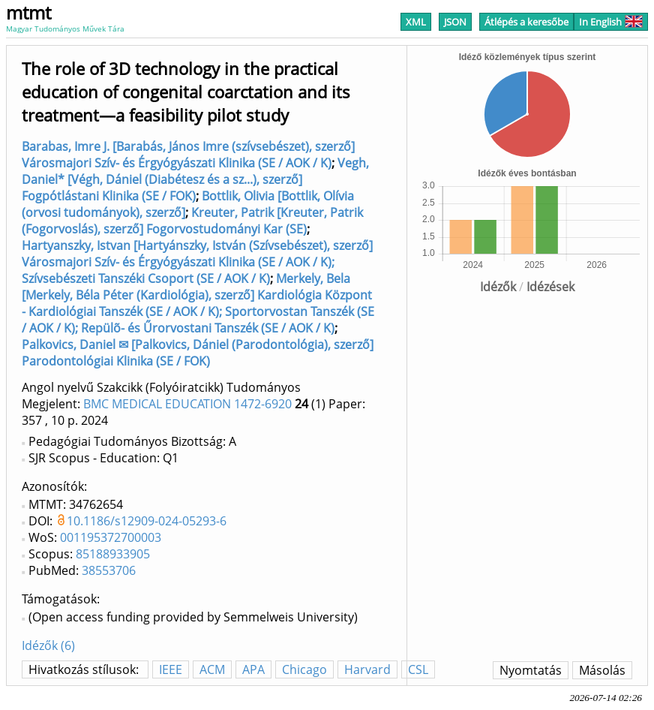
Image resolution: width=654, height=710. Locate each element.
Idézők (498, 286)
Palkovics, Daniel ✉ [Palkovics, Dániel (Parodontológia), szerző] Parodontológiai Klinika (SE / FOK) (198, 352)
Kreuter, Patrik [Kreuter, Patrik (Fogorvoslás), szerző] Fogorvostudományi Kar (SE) (192, 220)
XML (416, 22)
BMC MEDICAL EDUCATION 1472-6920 (187, 404)
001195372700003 (110, 537)
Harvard (367, 669)
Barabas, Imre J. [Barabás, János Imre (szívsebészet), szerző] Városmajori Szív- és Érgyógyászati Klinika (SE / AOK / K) (188, 154)
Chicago (304, 669)
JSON (455, 22)
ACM (212, 669)
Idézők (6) (48, 645)
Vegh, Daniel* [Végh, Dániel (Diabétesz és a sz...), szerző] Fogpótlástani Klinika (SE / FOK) (195, 179)
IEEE (170, 669)
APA (253, 669)
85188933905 (113, 554)
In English (611, 22)
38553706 (109, 570)
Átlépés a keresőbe (526, 22)
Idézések (550, 286)
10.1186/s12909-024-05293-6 (146, 521)
